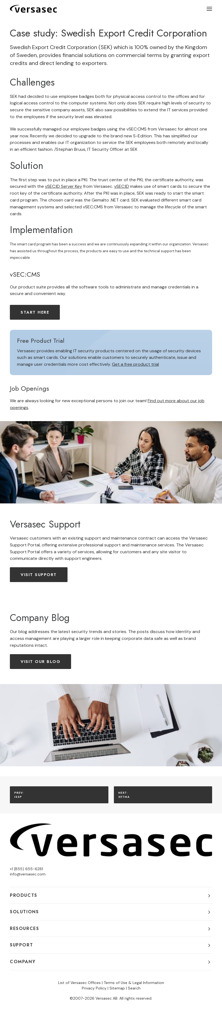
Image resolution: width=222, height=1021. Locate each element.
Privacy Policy (94, 988)
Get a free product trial (135, 364)
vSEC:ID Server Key (63, 186)
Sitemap (117, 988)
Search (134, 988)
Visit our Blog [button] (40, 662)
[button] (209, 9)
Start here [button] (35, 312)
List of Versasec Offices (79, 982)
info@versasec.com (28, 874)
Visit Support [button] (39, 575)
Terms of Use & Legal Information (134, 982)
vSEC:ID (121, 186)
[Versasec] (33, 9)
